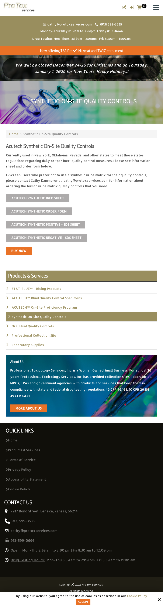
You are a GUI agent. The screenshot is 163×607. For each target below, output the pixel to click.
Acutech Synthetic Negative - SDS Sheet (46, 238)
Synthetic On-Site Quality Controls (39, 317)
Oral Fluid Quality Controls (33, 326)
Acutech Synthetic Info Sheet (37, 198)
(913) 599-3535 (108, 24)
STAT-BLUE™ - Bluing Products (36, 289)
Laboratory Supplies (28, 345)
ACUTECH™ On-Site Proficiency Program (44, 307)
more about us (28, 408)
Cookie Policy (137, 596)
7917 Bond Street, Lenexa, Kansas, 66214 (44, 511)
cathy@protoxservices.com (68, 24)
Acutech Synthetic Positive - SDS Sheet (45, 225)
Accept (83, 601)
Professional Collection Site (34, 335)
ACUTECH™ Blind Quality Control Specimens (47, 298)
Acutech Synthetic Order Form (39, 211)
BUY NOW (19, 251)
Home (13, 134)
